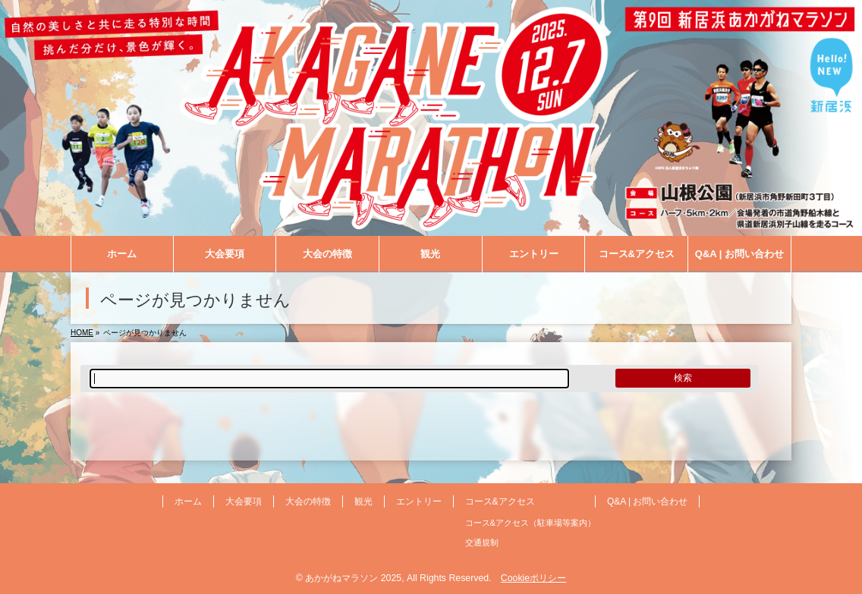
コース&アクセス (500, 501)
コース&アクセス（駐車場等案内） (530, 522)
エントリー (419, 501)
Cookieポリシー (533, 578)
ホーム (188, 501)
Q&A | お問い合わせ (647, 501)
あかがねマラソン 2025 (353, 578)
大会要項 (243, 501)
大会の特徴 (308, 501)
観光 (363, 501)
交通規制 (482, 542)
